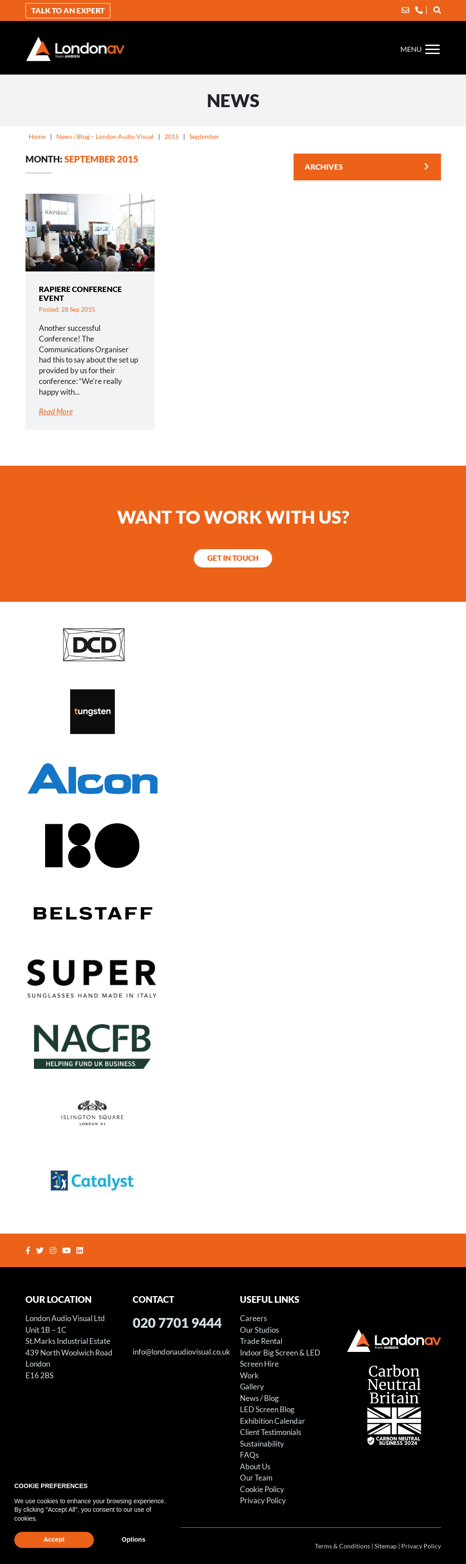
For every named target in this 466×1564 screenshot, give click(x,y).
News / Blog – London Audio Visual (105, 136)
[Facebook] (29, 1250)
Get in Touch (233, 558)
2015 (171, 136)
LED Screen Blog (267, 1409)
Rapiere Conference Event (80, 293)
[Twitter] (41, 1250)
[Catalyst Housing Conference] (233, 1180)
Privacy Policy (263, 1500)
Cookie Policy (262, 1489)
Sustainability (262, 1443)
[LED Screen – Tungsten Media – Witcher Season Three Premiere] (233, 711)
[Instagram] (54, 1250)
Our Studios (259, 1330)
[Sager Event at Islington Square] (233, 1113)
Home (37, 136)
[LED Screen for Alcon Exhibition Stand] (233, 778)
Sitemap (385, 1546)
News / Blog (259, 1398)
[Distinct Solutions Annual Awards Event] (233, 644)
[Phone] (419, 10)
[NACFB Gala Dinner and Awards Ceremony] (233, 1046)
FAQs (249, 1455)
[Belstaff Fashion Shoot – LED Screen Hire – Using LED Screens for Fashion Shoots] (233, 912)
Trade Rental (261, 1341)
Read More (56, 411)
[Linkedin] (80, 1250)
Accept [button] (54, 1539)
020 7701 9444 (177, 1322)
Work (249, 1375)
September (204, 136)
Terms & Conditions (342, 1546)
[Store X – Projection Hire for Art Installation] (233, 845)
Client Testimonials (270, 1432)
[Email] (405, 10)
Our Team (256, 1477)
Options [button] (134, 1539)
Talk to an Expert (68, 10)
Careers (253, 1318)
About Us (255, 1466)
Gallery (252, 1386)
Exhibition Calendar (272, 1421)
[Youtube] (67, 1250)
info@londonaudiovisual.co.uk (181, 1351)
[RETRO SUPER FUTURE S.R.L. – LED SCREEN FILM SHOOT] (233, 979)
